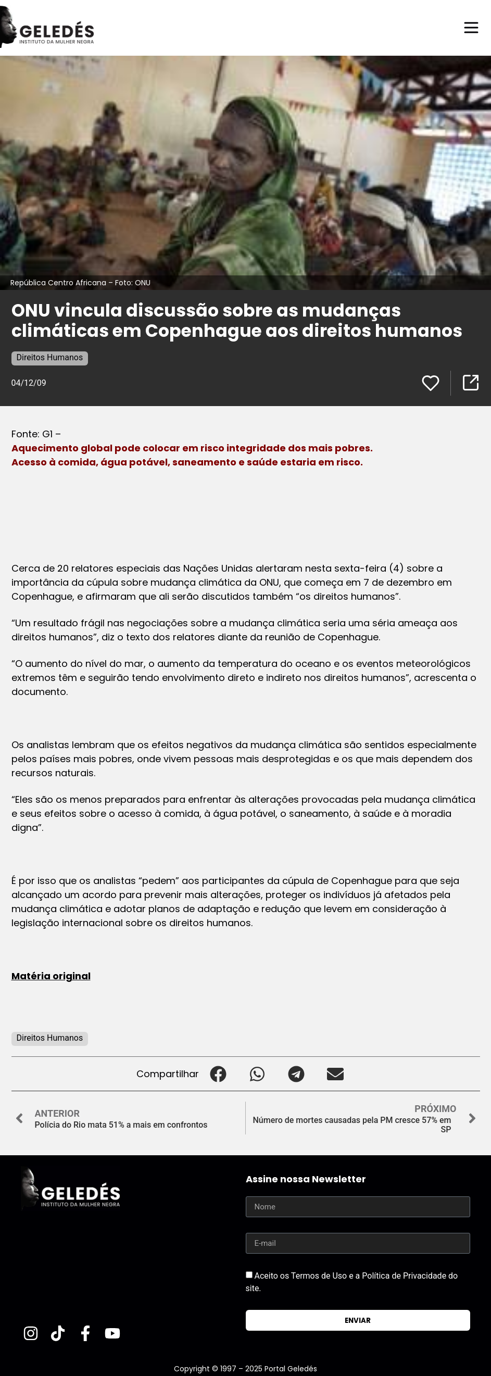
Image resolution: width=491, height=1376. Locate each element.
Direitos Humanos (50, 357)
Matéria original (51, 975)
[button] (218, 1073)
